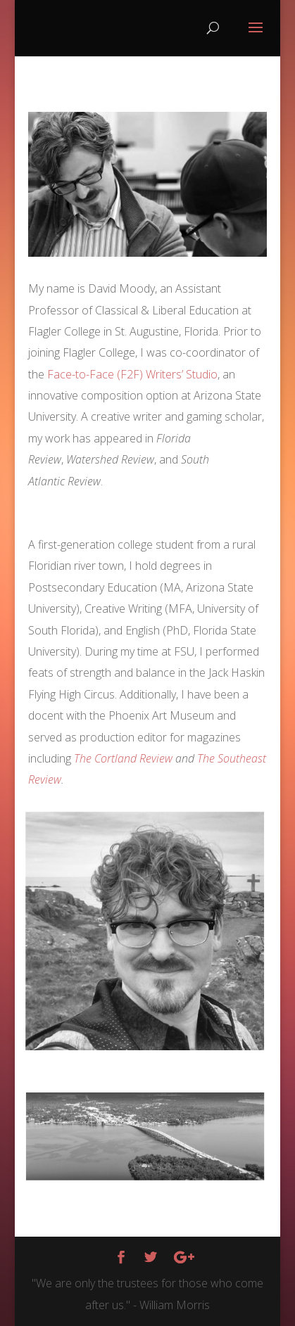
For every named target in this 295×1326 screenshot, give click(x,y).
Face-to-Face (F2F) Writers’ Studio (132, 374)
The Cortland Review (123, 758)
